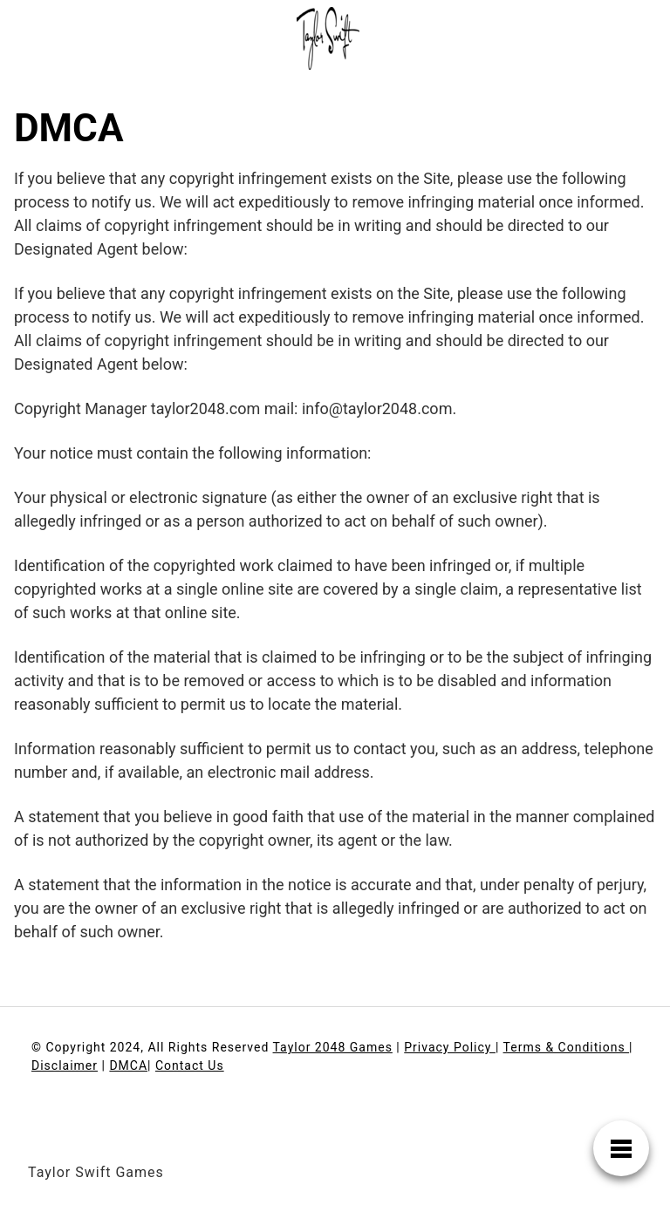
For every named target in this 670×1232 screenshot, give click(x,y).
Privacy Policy (450, 1047)
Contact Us (189, 1065)
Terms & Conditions (566, 1047)
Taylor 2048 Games (333, 1047)
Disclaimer (64, 1065)
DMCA (128, 1065)
